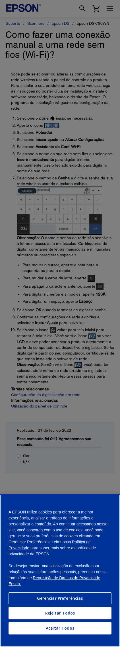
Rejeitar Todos (60, 613)
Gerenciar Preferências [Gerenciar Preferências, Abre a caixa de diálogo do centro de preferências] (60, 598)
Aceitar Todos (60, 628)
